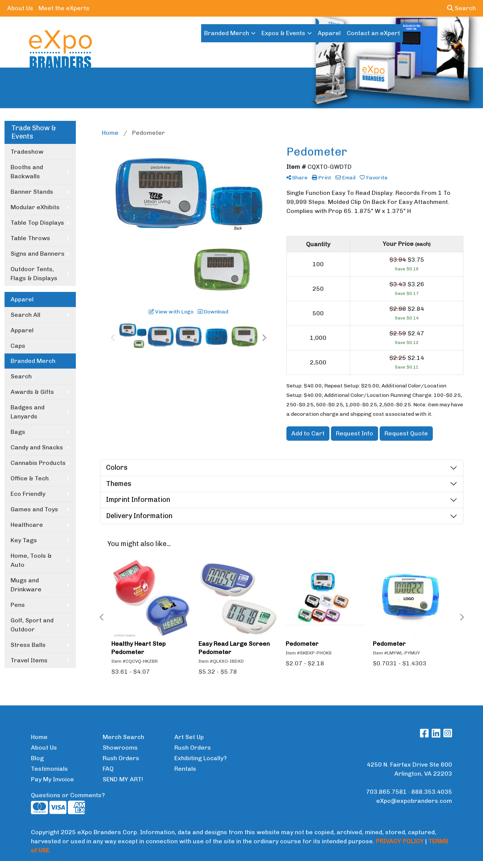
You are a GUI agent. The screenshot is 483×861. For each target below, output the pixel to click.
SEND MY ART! (123, 779)
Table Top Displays (37, 222)
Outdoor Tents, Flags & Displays (34, 273)
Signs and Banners (38, 253)
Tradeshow (27, 151)
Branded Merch (226, 33)
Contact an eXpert (373, 33)
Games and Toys (34, 509)
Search (461, 8)
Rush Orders (121, 758)
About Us (20, 8)
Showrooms (120, 747)
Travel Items (29, 660)
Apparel (329, 33)
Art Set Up (189, 737)
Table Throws (30, 238)
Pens (18, 604)
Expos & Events (283, 33)
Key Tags (24, 540)
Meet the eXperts (63, 8)
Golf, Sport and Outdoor (32, 625)
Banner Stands (32, 191)
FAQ (108, 768)
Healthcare (27, 524)
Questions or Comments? (68, 795)
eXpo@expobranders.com (414, 800)
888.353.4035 (431, 791)
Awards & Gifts (32, 391)
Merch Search (123, 737)
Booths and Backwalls (27, 172)
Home (39, 737)
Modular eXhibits (35, 207)
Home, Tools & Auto (31, 560)
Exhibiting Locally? (200, 758)
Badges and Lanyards (28, 412)
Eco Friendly (28, 493)
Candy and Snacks (37, 447)
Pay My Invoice (52, 779)
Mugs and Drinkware (26, 585)
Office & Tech (30, 478)
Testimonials (49, 768)
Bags (18, 431)
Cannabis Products (38, 462)
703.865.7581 (386, 791)
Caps (18, 345)
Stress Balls (28, 644)
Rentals (185, 768)
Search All (25, 314)
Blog (37, 758)
